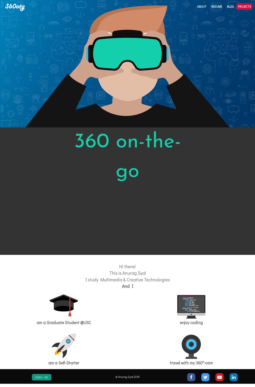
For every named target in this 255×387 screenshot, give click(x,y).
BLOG (230, 6)
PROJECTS (244, 6)
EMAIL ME (41, 377)
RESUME (216, 6)
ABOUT (201, 6)
